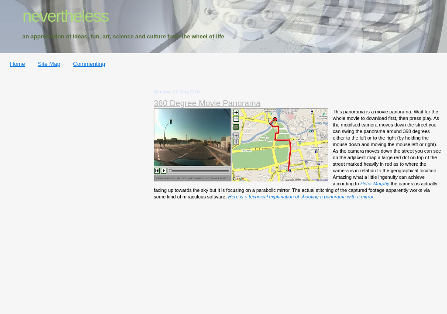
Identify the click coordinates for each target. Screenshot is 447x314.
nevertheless (65, 16)
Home (17, 64)
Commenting (89, 64)
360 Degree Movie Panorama (207, 103)
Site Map (49, 64)
